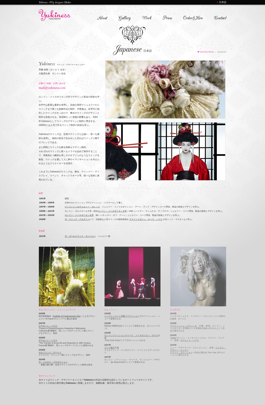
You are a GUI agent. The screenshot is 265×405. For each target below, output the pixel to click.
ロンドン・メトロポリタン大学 (112, 211)
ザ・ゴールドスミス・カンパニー (80, 236)
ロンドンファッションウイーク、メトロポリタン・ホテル (131, 335)
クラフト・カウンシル (180, 352)
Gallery (124, 18)
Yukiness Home (206, 52)
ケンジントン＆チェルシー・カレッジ (82, 207)
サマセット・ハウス (48, 326)
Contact (220, 18)
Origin (173, 338)
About (102, 18)
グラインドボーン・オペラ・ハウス (145, 219)
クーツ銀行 (109, 347)
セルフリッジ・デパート (50, 352)
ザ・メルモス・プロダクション (53, 362)
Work (146, 18)
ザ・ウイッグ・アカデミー (77, 219)
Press (167, 18)
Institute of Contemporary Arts (67, 316)
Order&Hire (193, 18)
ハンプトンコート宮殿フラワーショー (121, 316)
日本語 (222, 2)
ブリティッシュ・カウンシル (183, 326)
